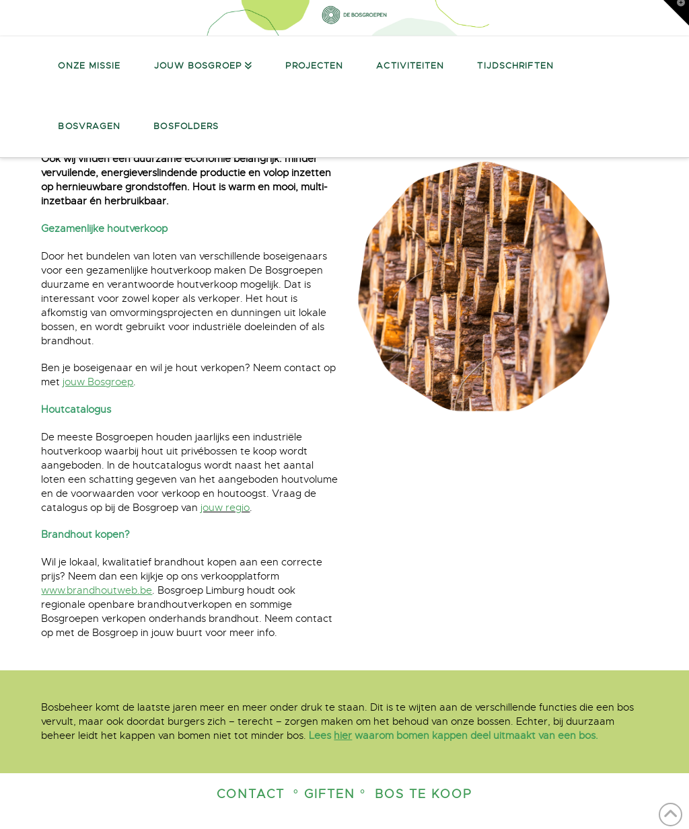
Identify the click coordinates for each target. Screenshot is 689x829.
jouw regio (225, 508)
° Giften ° (329, 794)
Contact (251, 794)
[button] (676, 13)
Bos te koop (423, 794)
